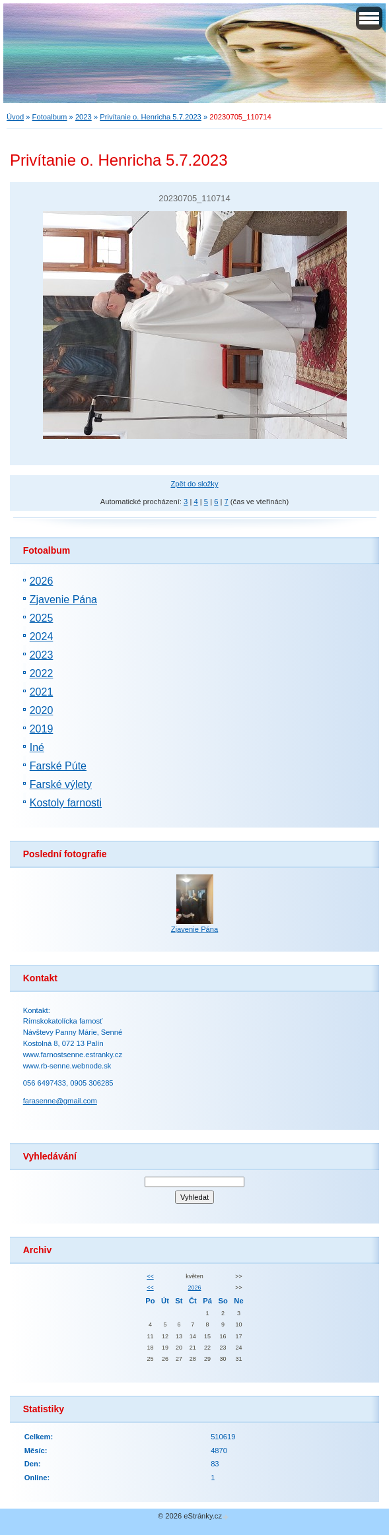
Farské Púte (58, 765)
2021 (41, 692)
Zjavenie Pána (63, 599)
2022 (41, 673)
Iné (37, 747)
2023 (83, 117)
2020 (41, 710)
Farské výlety (61, 784)
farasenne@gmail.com (60, 1101)
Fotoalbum (49, 117)
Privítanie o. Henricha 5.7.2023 (150, 117)
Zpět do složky (194, 484)
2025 (41, 618)
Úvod (15, 117)
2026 (41, 581)
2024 (41, 636)
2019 (41, 729)
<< (150, 1276)
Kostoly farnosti (66, 802)
